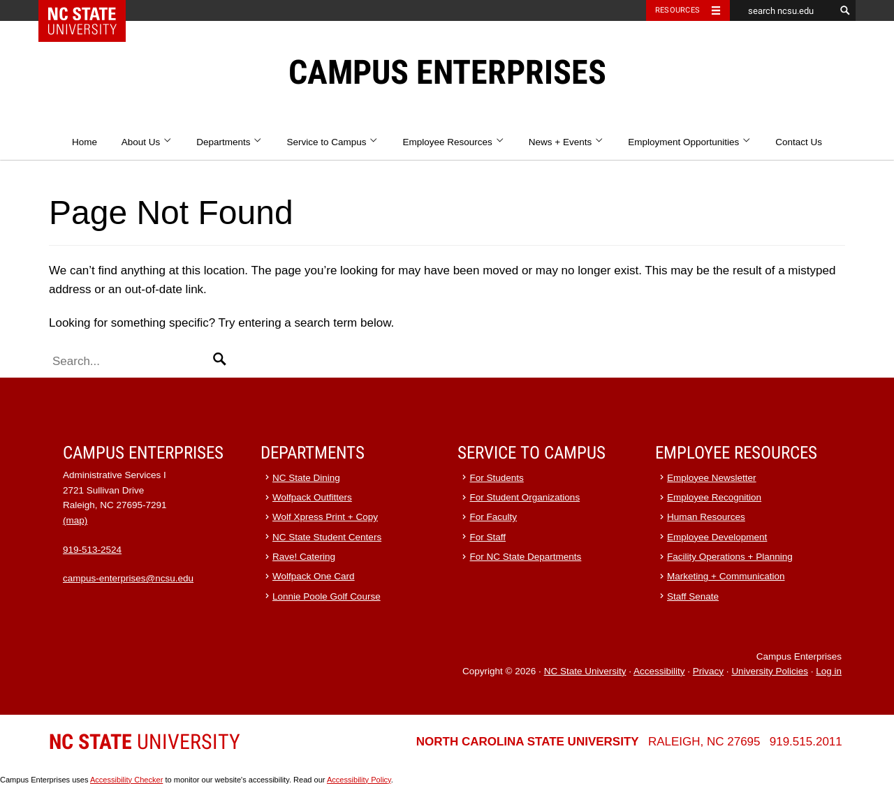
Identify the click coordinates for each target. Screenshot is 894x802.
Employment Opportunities (689, 142)
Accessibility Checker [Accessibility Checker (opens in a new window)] (126, 779)
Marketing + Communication (725, 576)
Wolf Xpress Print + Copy (325, 517)
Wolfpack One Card (313, 576)
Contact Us (798, 142)
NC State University (585, 671)
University (144, 741)
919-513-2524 (92, 549)
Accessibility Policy (359, 779)
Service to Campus (332, 142)
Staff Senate (693, 596)
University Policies (769, 671)
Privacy (708, 671)
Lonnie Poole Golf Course (326, 596)
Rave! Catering (303, 556)
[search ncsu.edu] (782, 10)
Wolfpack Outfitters (312, 497)
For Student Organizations (525, 497)
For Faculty (494, 517)
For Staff (488, 537)
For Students (497, 478)
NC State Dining (306, 478)
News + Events (566, 142)
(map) (75, 520)
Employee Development (717, 537)
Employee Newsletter (711, 478)
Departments (229, 142)
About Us (147, 142)
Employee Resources (454, 142)
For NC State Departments (526, 556)
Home (84, 142)
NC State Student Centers (326, 537)
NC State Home (91, 10)
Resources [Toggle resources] (677, 10)
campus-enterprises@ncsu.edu (128, 578)
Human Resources (706, 517)
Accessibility (659, 671)
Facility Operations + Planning (730, 556)
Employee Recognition (714, 497)
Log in (829, 671)
